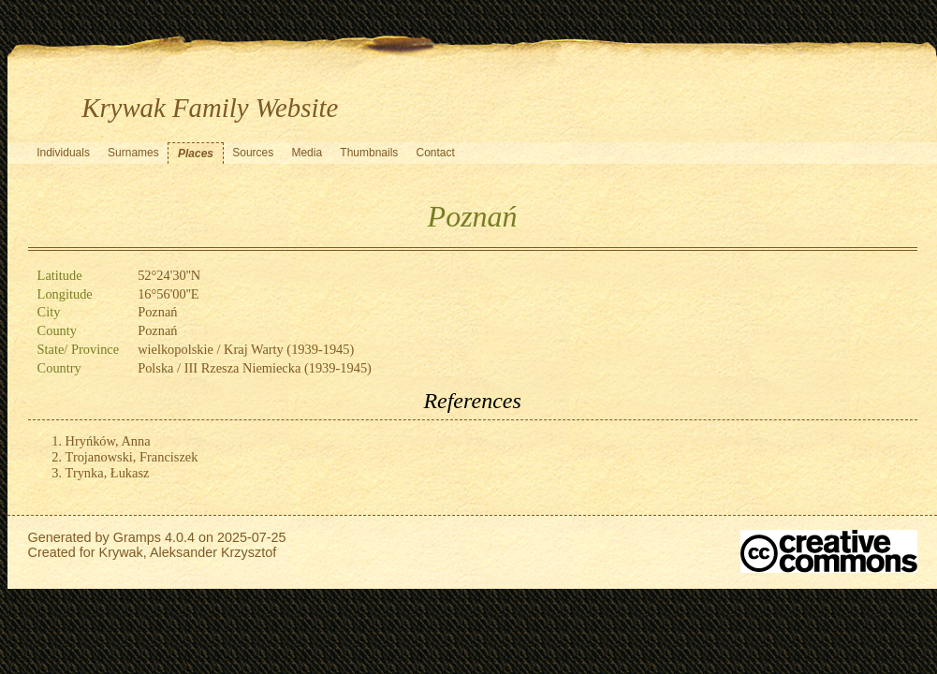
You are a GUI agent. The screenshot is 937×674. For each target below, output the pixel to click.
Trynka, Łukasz (108, 472)
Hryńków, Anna (108, 440)
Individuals (63, 152)
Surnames (133, 152)
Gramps (137, 537)
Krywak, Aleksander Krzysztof (188, 552)
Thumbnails (369, 152)
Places (195, 153)
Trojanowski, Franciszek (132, 456)
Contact (436, 152)
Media (306, 152)
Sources (252, 152)
